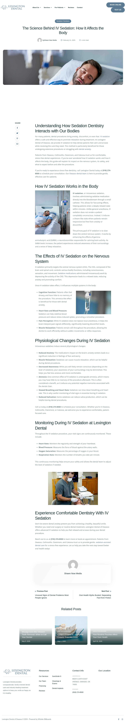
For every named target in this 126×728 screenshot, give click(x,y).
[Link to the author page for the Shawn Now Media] (39, 44)
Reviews (42, 695)
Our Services (43, 681)
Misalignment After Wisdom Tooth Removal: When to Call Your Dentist (35, 639)
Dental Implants (57, 693)
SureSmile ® (56, 681)
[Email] (17, 148)
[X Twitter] (17, 137)
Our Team (42, 685)
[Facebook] (17, 132)
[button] (40, 7)
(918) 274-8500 (77, 697)
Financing (42, 690)
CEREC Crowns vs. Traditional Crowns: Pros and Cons (70, 639)
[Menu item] (36, 7)
